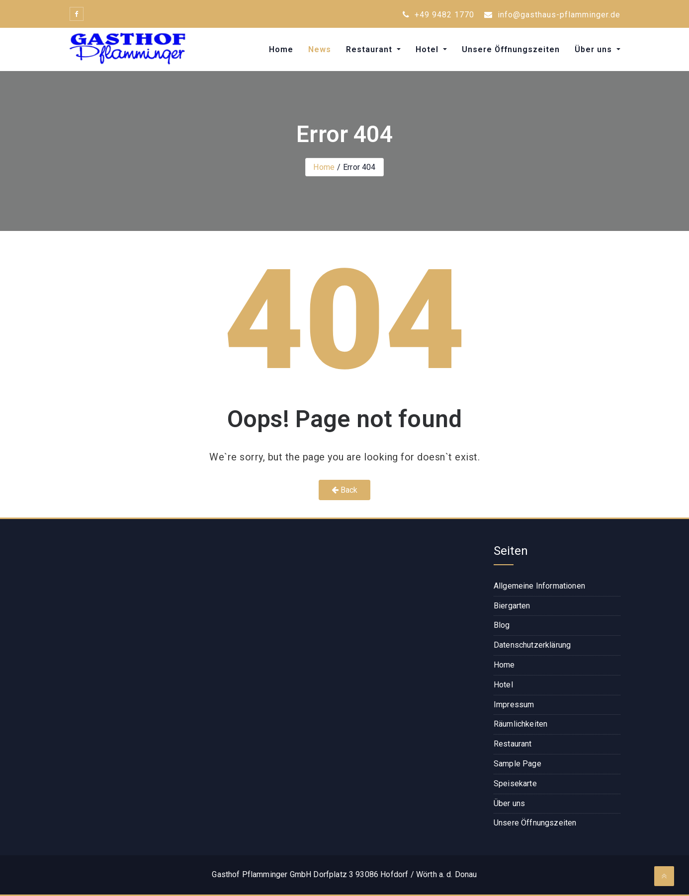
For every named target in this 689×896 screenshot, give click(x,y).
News (319, 49)
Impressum (514, 704)
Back (345, 490)
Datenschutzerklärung (532, 645)
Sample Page (517, 763)
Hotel (428, 49)
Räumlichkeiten (520, 724)
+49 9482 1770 (438, 14)
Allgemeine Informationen (539, 586)
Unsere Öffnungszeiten (511, 49)
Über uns (594, 49)
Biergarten (512, 605)
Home (281, 49)
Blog (502, 625)
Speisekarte (515, 783)
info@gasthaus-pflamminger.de (552, 14)
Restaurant (370, 49)
